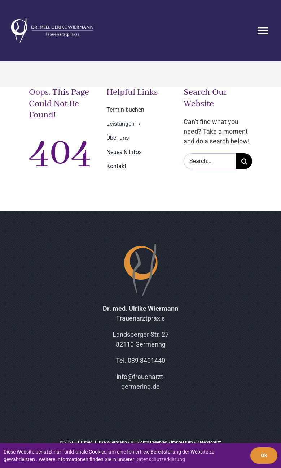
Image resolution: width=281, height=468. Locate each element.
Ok (264, 455)
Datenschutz (209, 442)
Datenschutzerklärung (160, 459)
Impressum (182, 442)
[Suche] (244, 161)
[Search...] (210, 161)
